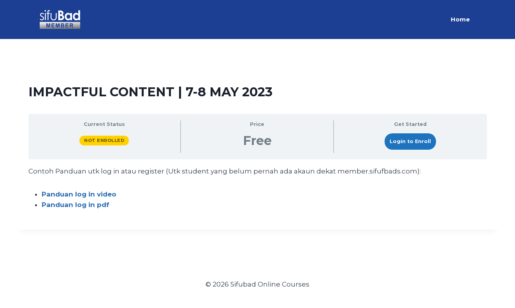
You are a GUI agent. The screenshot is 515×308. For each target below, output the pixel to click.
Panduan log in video (79, 194)
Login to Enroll (410, 141)
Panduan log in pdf (75, 205)
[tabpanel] (257, 188)
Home (460, 19)
